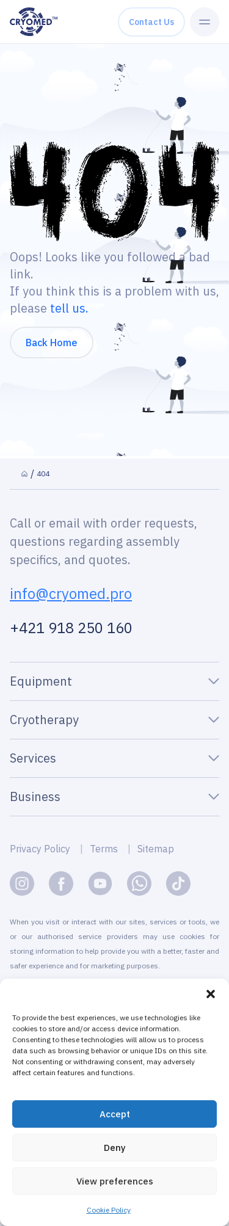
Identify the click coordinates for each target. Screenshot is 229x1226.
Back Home (52, 342)
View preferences (114, 1183)
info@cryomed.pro (71, 593)
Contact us (151, 21)
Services (33, 758)
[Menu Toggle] (204, 22)
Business (35, 796)
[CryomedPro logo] (33, 22)
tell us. (69, 308)
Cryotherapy (44, 719)
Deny (115, 1149)
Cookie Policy (109, 1212)
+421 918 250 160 (71, 627)
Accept (115, 1116)
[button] (211, 996)
